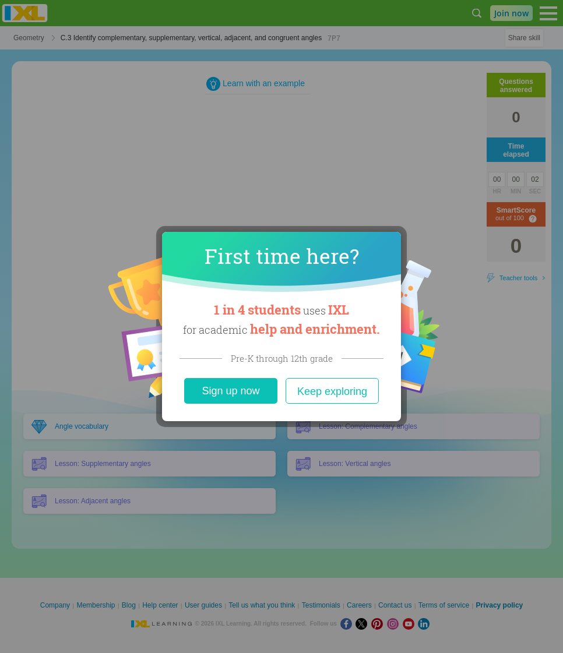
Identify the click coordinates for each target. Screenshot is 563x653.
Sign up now (230, 391)
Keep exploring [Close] (332, 391)
